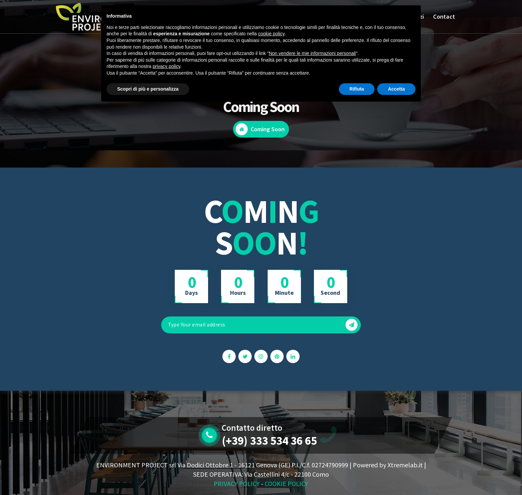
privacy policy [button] (166, 66)
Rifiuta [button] (357, 89)
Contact (444, 16)
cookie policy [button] (271, 33)
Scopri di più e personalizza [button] (147, 89)
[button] (352, 325)
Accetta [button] (396, 89)
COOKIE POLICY (286, 483)
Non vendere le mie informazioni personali (312, 53)
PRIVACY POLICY (237, 483)
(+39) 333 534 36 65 (269, 440)
